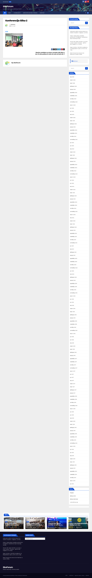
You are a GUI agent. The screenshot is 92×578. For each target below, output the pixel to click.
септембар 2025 (73, 101)
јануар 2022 (73, 230)
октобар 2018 (73, 327)
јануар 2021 (72, 255)
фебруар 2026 (73, 86)
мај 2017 (72, 380)
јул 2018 (72, 336)
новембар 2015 (73, 436)
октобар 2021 (73, 239)
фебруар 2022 (73, 227)
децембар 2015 (73, 433)
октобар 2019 (73, 289)
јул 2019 (72, 299)
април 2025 (72, 117)
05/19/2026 (51, 527)
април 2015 (72, 458)
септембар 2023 (73, 173)
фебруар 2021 (73, 252)
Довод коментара (74, 499)
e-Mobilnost (17, 12)
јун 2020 (72, 271)
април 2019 (72, 308)
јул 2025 (72, 108)
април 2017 (72, 383)
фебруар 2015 (73, 465)
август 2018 (72, 333)
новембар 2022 (73, 205)
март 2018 (72, 349)
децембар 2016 (73, 396)
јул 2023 (72, 180)
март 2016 (72, 424)
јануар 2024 (73, 161)
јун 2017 (72, 377)
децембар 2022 (73, 202)
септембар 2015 (73, 443)
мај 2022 (72, 217)
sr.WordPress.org (74, 502)
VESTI (9, 12)
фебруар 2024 (73, 158)
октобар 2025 (73, 98)
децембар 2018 (73, 321)
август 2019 (72, 296)
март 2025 (72, 120)
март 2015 (72, 461)
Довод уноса (73, 495)
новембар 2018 (73, 324)
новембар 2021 (73, 236)
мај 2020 (72, 274)
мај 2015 (72, 455)
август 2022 (73, 214)
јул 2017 (72, 374)
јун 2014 (72, 483)
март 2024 (72, 155)
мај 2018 (72, 343)
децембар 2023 (73, 164)
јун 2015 (72, 452)
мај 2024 (72, 148)
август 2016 (72, 408)
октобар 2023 (73, 170)
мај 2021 (72, 249)
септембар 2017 (73, 368)
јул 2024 (72, 142)
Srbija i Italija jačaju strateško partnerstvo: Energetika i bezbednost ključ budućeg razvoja (78, 37)
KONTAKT (42, 12)
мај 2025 (72, 114)
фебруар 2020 (73, 277)
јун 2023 (72, 183)
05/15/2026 (73, 527)
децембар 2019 (73, 283)
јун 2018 (72, 339)
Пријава (72, 492)
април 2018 (72, 346)
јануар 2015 (72, 468)
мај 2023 (72, 186)
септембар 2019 (73, 292)
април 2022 (72, 220)
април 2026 (72, 80)
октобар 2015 (73, 440)
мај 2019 (72, 305)
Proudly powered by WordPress (9, 575)
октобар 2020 (73, 264)
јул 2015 (72, 449)
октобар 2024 (73, 136)
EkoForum (8, 6)
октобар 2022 (73, 208)
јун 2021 (72, 245)
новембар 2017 (73, 361)
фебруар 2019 (73, 314)
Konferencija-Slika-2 (16, 20)
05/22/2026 (8, 527)
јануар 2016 (72, 430)
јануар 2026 (73, 89)
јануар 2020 (73, 280)
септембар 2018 (73, 330)
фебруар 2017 (73, 389)
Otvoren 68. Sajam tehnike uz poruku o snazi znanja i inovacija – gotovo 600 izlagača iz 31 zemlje (79, 43)
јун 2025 (72, 111)
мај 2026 (72, 76)
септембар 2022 (73, 211)
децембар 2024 (73, 130)
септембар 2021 (73, 242)
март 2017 (72, 386)
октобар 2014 (73, 477)
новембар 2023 (73, 167)
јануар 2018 (72, 355)
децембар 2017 (73, 358)
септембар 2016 (73, 405)
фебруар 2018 (73, 352)
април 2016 (72, 421)
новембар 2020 (73, 261)
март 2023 (72, 192)
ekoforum (13, 24)
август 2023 (73, 177)
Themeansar (24, 575)
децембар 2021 (73, 233)
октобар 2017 (73, 364)
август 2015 (72, 446)
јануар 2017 (72, 393)
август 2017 (72, 371)
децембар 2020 (73, 258)
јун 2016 (72, 415)
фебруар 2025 (73, 123)
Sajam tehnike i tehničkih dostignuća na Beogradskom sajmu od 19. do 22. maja (78, 48)
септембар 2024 (73, 139)
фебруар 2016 (73, 427)
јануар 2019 (72, 317)
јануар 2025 (73, 127)
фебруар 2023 (73, 195)
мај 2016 (72, 418)
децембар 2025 (73, 92)
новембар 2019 (73, 286)
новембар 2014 (73, 474)
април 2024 (72, 152)
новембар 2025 (73, 95)
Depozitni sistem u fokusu (30, 12)
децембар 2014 (73, 471)
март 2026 (72, 83)
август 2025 (73, 105)
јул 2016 (72, 411)
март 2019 (72, 311)
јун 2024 (72, 145)
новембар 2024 (73, 133)
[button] (85, 12)
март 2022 (72, 224)
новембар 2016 (73, 399)
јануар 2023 (73, 199)
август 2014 (72, 480)
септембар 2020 (74, 267)
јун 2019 (72, 302)
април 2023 (72, 189)
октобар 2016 (73, 402)
